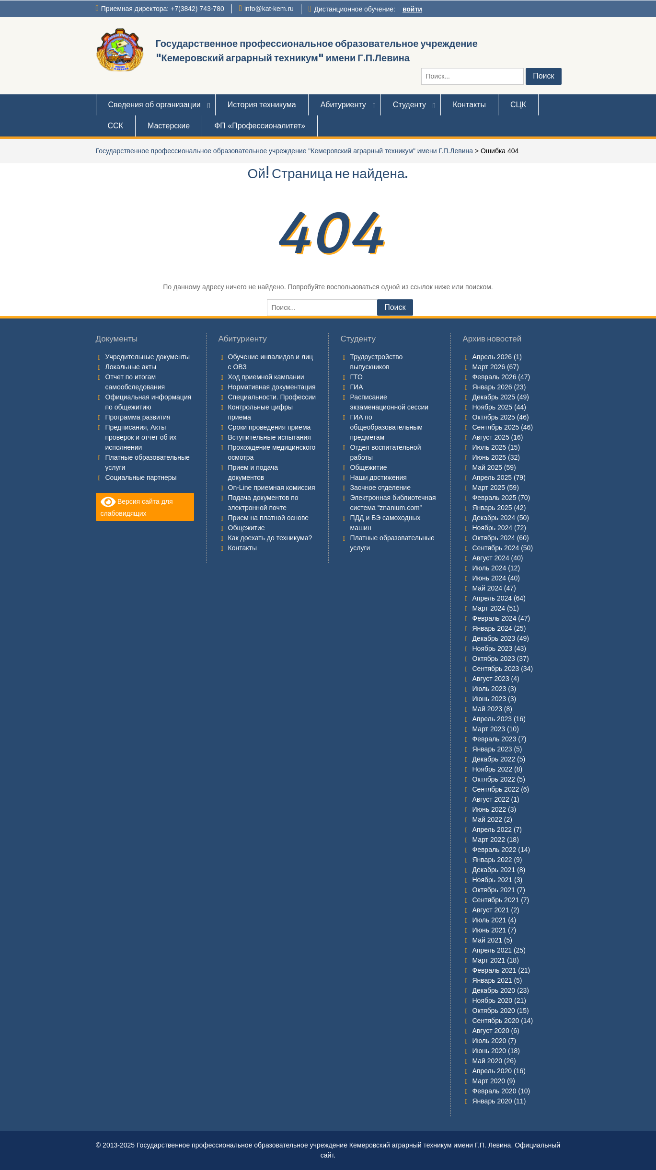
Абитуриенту (343, 105)
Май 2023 (487, 709)
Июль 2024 (489, 568)
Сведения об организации (154, 105)
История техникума (262, 105)
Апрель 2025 (492, 477)
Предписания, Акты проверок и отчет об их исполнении (141, 437)
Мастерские (169, 126)
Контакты (469, 105)
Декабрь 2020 (494, 990)
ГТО (356, 377)
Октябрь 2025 (493, 417)
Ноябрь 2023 (492, 648)
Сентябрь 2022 (495, 789)
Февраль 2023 (494, 739)
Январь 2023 (492, 749)
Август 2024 (490, 558)
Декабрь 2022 (494, 759)
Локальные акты (131, 367)
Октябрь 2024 (493, 538)
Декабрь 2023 (494, 638)
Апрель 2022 (492, 829)
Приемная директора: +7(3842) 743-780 (162, 8)
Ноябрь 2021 (492, 880)
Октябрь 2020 (493, 1010)
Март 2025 (489, 487)
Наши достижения (378, 477)
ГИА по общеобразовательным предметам (386, 427)
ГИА (356, 387)
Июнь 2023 (489, 699)
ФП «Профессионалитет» (259, 126)
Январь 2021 (492, 980)
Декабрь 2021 (494, 870)
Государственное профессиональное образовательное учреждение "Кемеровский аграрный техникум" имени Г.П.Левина (284, 151)
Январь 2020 (492, 1101)
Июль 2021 (489, 920)
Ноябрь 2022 (492, 769)
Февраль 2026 (494, 377)
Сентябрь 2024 (495, 548)
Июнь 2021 (489, 930)
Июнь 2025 (489, 457)
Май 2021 (487, 940)
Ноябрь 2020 (492, 1000)
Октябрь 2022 (493, 779)
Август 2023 (490, 678)
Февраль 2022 (494, 849)
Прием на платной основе (268, 518)
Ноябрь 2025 (492, 407)
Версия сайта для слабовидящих (137, 506)
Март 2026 (489, 367)
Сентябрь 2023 (495, 668)
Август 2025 (490, 437)
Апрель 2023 (492, 719)
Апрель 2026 (492, 357)
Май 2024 (487, 588)
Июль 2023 (489, 689)
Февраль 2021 (494, 970)
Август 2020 (490, 1030)
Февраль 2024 (494, 618)
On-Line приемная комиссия (271, 487)
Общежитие (246, 528)
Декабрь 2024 (494, 518)
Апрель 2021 (492, 950)
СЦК (518, 105)
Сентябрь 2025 (495, 427)
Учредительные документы (147, 357)
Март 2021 (489, 960)
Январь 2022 (492, 859)
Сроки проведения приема (269, 427)
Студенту (409, 105)
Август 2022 (490, 799)
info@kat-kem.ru (269, 8)
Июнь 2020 (489, 1051)
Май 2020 (487, 1061)
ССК (115, 126)
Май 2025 (487, 467)
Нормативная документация (272, 387)
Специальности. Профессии (272, 397)
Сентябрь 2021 (495, 900)
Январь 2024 (492, 628)
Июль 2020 (489, 1041)
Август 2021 (490, 910)
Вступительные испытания (269, 437)
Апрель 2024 (492, 598)
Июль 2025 (489, 447)
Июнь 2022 (489, 809)
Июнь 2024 (489, 578)
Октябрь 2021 (493, 890)
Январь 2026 (492, 387)
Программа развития (138, 417)
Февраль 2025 (494, 497)
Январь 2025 (492, 507)
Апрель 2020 (492, 1071)
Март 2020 (489, 1081)
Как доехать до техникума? (270, 538)
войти (412, 9)
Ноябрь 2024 (492, 528)
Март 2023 (489, 729)
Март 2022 (489, 839)
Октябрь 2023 (493, 658)
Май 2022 (487, 819)
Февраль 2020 (494, 1091)
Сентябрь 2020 (495, 1020)
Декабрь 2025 (494, 397)
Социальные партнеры (141, 477)
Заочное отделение (380, 487)
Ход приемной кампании (266, 377)
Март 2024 (489, 608)
